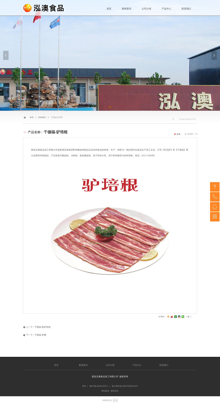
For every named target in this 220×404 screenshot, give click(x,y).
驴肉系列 (42, 117)
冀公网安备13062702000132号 (125, 386)
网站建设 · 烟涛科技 (110, 391)
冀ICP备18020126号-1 (98, 386)
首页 (32, 117)
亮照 (84, 386)
